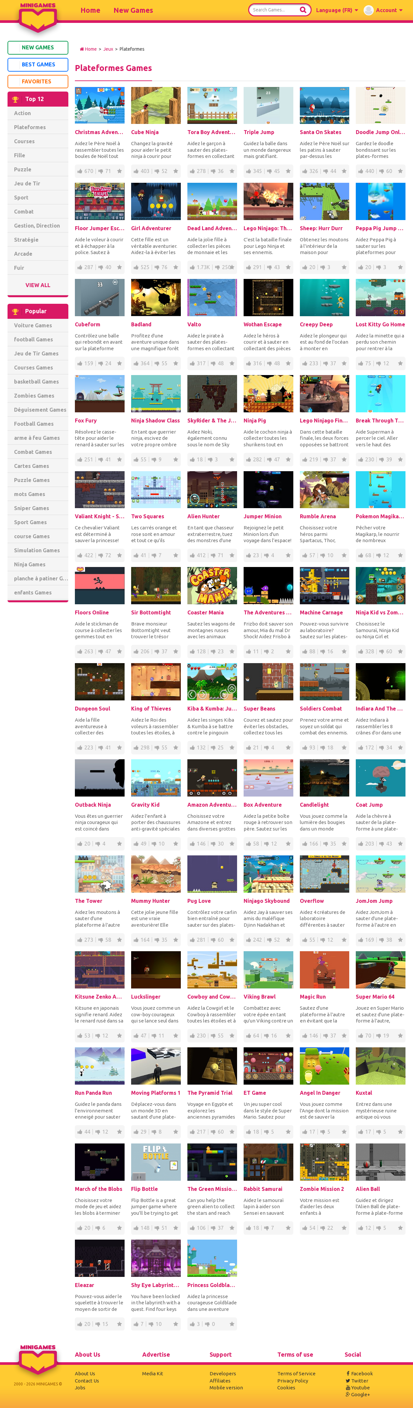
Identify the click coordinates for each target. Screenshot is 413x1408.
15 (105, 1324)
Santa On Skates (320, 132)
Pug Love (199, 901)
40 (108, 267)
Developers (223, 1373)
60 (389, 171)
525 (145, 267)
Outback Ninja (93, 805)
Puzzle (22, 169)
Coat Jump (369, 805)
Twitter (356, 1380)
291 (257, 267)
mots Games (29, 494)
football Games (33, 339)
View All (38, 285)
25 (221, 747)
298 (145, 747)
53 (87, 1036)
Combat (24, 212)
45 (277, 171)
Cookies (286, 1387)
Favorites (30, 82)
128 (201, 651)
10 (330, 555)
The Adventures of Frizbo (268, 612)
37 (333, 363)
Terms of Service (296, 1373)
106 (201, 1228)
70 (368, 1036)
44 (333, 171)
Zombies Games (34, 396)
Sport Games (30, 522)
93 (312, 747)
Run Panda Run (93, 1093)
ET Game (255, 1093)
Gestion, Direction (37, 226)
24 (108, 363)
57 (312, 555)
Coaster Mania (205, 612)
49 (143, 844)
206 (145, 651)
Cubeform (87, 324)
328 (369, 651)
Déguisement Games (40, 410)
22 (330, 1228)
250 (226, 267)
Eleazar (84, 1285)
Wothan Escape (263, 324)
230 (369, 459)
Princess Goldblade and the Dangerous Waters (212, 1285)
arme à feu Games (37, 438)
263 (88, 651)
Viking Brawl (260, 997)
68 (368, 555)
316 (257, 363)
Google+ (357, 1394)
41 (108, 459)
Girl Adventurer (151, 228)
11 (256, 651)
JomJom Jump (374, 901)
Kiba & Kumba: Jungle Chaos (212, 709)
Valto (194, 324)
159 (88, 363)
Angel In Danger (320, 1093)
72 (108, 555)
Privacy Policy (292, 1380)
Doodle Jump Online (380, 132)
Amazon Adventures (212, 805)
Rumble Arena (318, 516)
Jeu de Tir (27, 183)
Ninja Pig (255, 420)
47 (277, 459)
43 (277, 267)
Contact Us (87, 1380)
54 (312, 1228)
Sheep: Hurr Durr (321, 228)
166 (313, 844)
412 (201, 555)
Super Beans (259, 709)
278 (201, 171)
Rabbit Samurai (263, 1189)
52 (164, 171)
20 (312, 267)
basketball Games (36, 382)
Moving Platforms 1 (156, 1093)
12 (386, 363)
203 (369, 844)
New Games (133, 10)
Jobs (80, 1387)
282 (257, 459)
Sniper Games (31, 508)
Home (90, 10)
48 (221, 363)
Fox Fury (86, 420)
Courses (24, 141)
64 (256, 1036)
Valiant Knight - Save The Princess (100, 516)
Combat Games (33, 452)
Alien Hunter (203, 516)
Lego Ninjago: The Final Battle (268, 228)
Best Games (32, 65)
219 (313, 459)
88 (312, 651)
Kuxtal (364, 1093)
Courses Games (33, 367)
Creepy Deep (316, 324)
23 (256, 555)
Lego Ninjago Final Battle (325, 420)
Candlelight (314, 805)
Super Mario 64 (375, 997)
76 (164, 267)
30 (221, 844)
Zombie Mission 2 (322, 1189)
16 (330, 651)
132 (201, 747)
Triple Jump (259, 132)
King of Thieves (151, 709)
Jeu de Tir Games (36, 353)
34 (389, 747)
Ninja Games (29, 564)
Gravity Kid (145, 805)
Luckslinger (146, 997)
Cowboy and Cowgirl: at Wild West (212, 997)
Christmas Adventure (100, 132)
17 (312, 1132)
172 (369, 747)
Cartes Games (31, 466)
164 (145, 940)
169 (369, 940)
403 (145, 171)
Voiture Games (33, 325)
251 (88, 459)
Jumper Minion (263, 516)
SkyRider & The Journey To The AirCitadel (212, 420)
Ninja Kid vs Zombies (380, 612)
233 (313, 363)
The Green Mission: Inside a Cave (212, 1189)
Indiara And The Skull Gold (380, 709)
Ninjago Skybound (267, 901)
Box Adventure (263, 805)
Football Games (34, 424)
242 (257, 940)
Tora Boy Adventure (212, 132)
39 (389, 459)
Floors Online (92, 612)
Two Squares (147, 516)
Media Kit (152, 1373)
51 (164, 1228)
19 (386, 1036)
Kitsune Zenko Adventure (100, 997)
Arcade (23, 254)
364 (145, 363)
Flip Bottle (144, 1189)
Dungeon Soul (92, 709)
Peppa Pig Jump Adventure (380, 228)
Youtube (357, 1387)
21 (256, 747)
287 (88, 267)
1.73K (203, 267)
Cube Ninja (145, 132)
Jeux (108, 49)
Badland (141, 324)
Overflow (312, 901)
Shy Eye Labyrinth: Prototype (156, 1285)
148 (145, 1228)
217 (201, 1132)
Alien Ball (368, 1189)
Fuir (19, 268)
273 (88, 940)
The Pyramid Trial (209, 1093)
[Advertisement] (38, 707)
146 (201, 844)
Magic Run (313, 997)
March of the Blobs (98, 1189)
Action (22, 113)
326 (313, 171)
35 (333, 844)
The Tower (88, 901)
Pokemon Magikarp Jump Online (380, 516)
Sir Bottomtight (151, 612)
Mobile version (226, 1387)
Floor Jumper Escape (100, 228)
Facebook (359, 1373)
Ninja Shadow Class (155, 420)
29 (143, 1132)
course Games (32, 536)
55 (164, 363)
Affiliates (220, 1380)
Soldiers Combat (321, 709)
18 (200, 459)
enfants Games (33, 592)
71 (108, 171)
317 (201, 363)
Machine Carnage (321, 612)
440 (369, 171)
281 (201, 940)
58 (256, 844)
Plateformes (30, 127)
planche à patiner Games (41, 578)
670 (88, 171)
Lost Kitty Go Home (380, 324)
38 (389, 940)
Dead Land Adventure (212, 228)
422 (88, 555)
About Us (85, 1373)
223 (88, 747)
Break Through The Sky (380, 420)
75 (368, 363)
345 (257, 171)
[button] (337, 10)
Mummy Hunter (150, 901)
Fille (19, 155)
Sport (21, 197)
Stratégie (26, 240)
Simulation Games (37, 550)
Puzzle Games (32, 480)
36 (221, 171)
